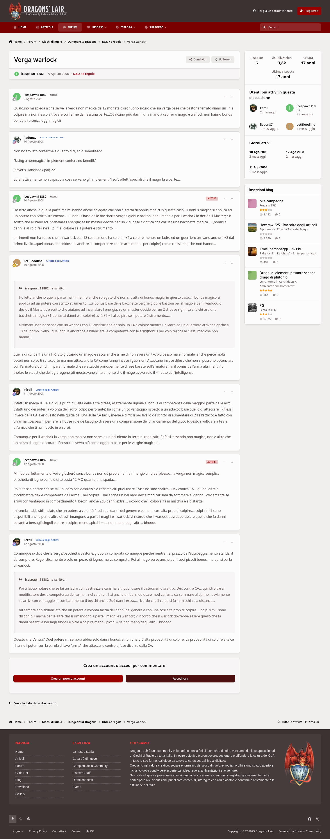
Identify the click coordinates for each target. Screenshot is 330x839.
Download (22, 787)
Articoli (20, 758)
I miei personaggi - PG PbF (281, 249)
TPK (273, 205)
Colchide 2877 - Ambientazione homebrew (279, 284)
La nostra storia (83, 751)
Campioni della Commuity (90, 766)
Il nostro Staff (82, 773)
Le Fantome (267, 282)
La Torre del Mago (296, 229)
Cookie (75, 831)
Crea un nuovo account (68, 678)
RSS (90, 831)
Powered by (300, 831)
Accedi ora (180, 678)
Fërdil (28, 390)
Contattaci (59, 831)
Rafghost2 (266, 253)
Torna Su (312, 722)
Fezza (263, 205)
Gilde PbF (22, 773)
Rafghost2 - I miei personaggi (296, 253)
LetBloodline (33, 261)
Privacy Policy (38, 831)
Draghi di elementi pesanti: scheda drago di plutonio (288, 275)
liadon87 (30, 138)
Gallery (20, 794)
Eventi (77, 787)
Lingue (17, 831)
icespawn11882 (32, 74)
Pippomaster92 (270, 229)
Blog (18, 780)
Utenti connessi (83, 780)
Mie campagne (271, 201)
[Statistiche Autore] (231, 97)
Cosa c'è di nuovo (85, 758)
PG (262, 305)
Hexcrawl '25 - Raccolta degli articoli (288, 225)
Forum (19, 766)
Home (19, 751)
